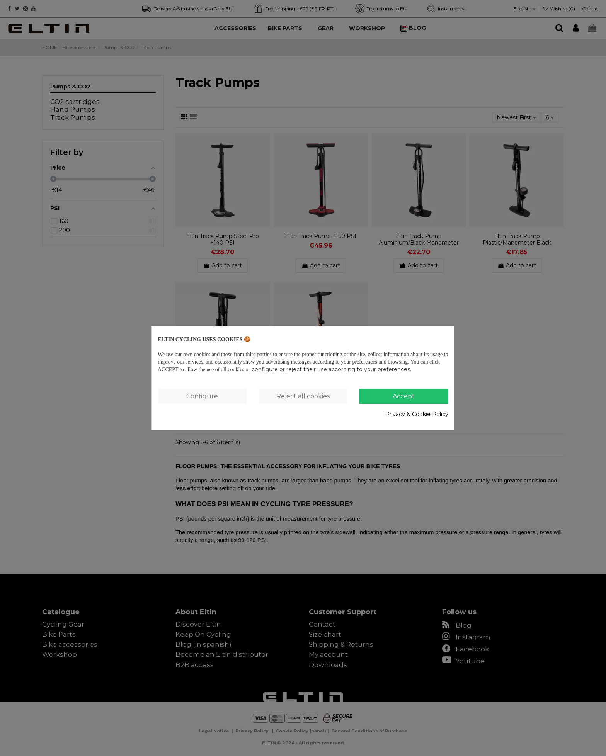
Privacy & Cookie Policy (416, 414)
